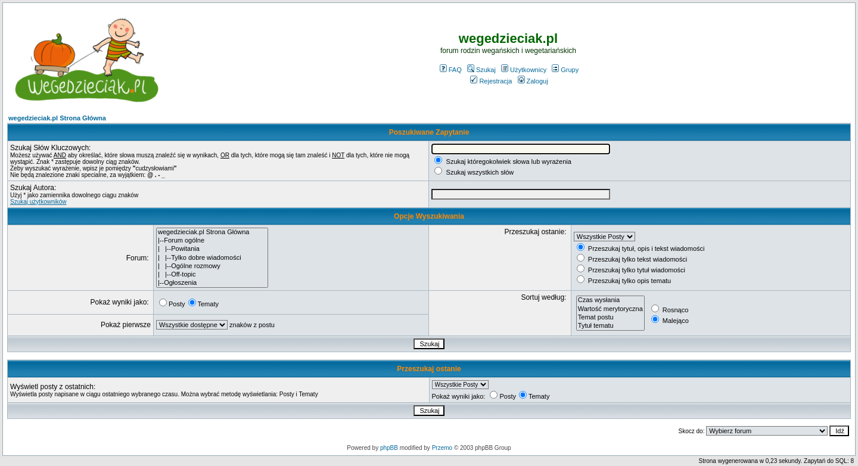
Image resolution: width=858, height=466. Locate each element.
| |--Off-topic (212, 275)
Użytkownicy (523, 69)
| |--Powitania (212, 249)
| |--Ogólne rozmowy (212, 266)
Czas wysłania (610, 300)
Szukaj (481, 69)
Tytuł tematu (610, 326)
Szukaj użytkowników (38, 201)
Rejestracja (491, 81)
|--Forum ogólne (212, 241)
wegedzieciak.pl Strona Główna (57, 118)
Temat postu (610, 317)
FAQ (451, 69)
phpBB (389, 448)
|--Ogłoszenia (212, 283)
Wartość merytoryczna (610, 309)
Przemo (442, 448)
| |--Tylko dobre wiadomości (212, 258)
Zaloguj (533, 81)
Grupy (565, 69)
